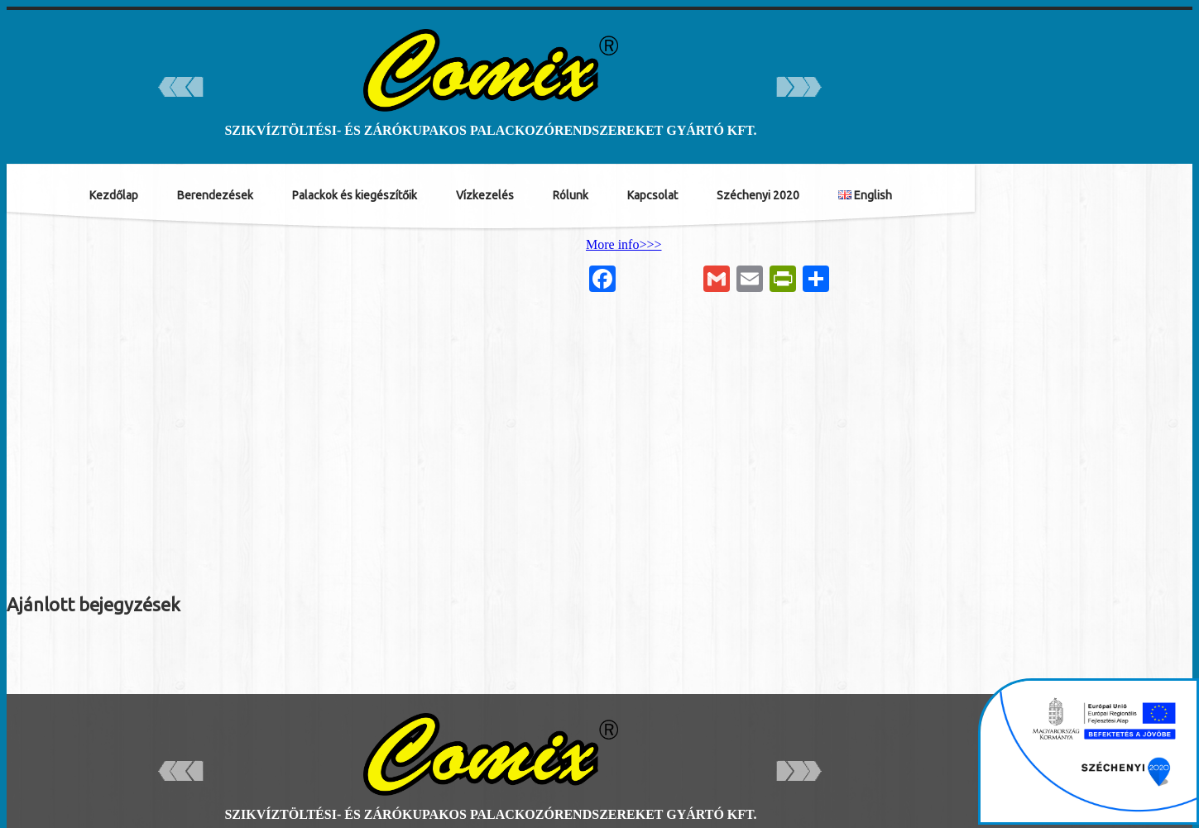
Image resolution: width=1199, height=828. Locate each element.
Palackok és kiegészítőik (354, 195)
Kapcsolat (652, 195)
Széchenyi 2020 (758, 195)
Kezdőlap (113, 195)
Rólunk (570, 195)
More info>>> (624, 244)
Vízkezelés (485, 195)
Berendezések (215, 195)
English (865, 195)
